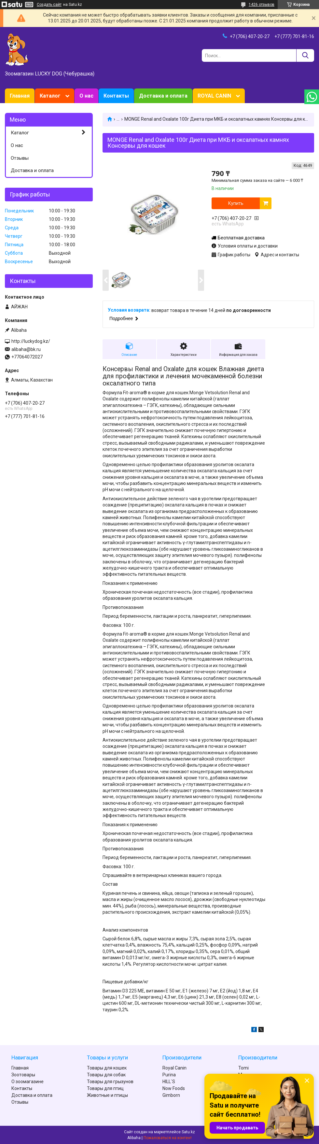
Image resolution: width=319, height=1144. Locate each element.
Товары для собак (106, 1074)
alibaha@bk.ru (26, 349)
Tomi (243, 1067)
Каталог (50, 96)
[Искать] (305, 55)
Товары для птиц (105, 1088)
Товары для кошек (107, 1067)
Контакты (116, 96)
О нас (86, 96)
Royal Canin (174, 1067)
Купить (235, 203)
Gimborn (171, 1095)
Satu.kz (188, 1132)
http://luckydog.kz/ (30, 341)
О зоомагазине (27, 1081)
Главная (20, 96)
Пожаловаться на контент (168, 1138)
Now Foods (173, 1088)
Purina (169, 1074)
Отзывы (20, 158)
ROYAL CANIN (214, 96)
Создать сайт (49, 4)
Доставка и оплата (163, 96)
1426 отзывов (261, 4)
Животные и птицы (107, 1095)
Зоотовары (23, 1074)
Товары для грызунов (110, 1081)
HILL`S (168, 1081)
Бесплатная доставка (241, 237)
